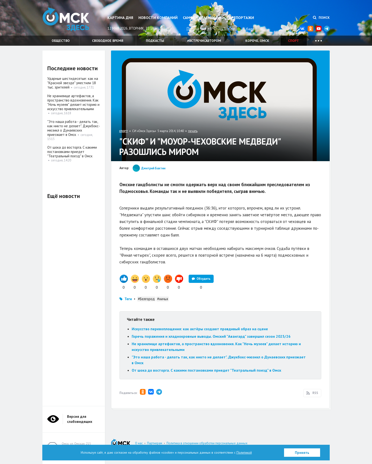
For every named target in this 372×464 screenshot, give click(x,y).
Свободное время (107, 40)
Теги (128, 299)
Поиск (321, 17)
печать (193, 131)
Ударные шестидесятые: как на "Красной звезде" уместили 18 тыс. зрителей (72, 82)
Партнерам (154, 443)
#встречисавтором (204, 40)
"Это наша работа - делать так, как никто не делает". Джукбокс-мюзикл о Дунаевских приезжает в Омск (73, 128)
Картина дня (120, 17)
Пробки (228, 28)
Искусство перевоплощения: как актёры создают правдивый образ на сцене (200, 328)
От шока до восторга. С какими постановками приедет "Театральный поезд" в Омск (206, 370)
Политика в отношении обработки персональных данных (207, 443)
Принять (302, 452)
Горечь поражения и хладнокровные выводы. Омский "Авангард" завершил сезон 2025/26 (211, 336)
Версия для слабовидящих (79, 419)
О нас (139, 443)
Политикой (244, 452)
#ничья (162, 299)
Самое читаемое (199, 17)
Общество (61, 40)
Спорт (293, 40)
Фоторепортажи (237, 17)
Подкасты (155, 40)
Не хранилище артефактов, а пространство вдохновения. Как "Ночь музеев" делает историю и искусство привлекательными (73, 102)
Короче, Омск (257, 40)
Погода (192, 28)
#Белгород (146, 299)
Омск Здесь (67, 19)
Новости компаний (158, 17)
